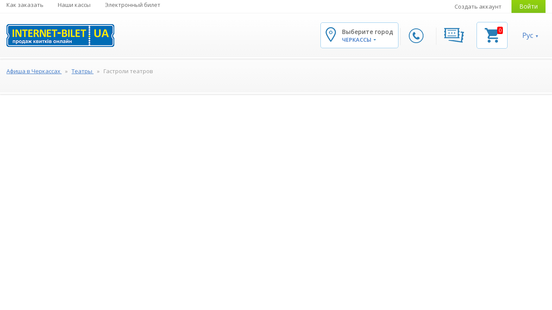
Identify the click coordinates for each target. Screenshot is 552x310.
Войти (528, 6)
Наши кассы (74, 5)
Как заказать (25, 5)
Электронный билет (132, 5)
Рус (527, 35)
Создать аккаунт (478, 6)
